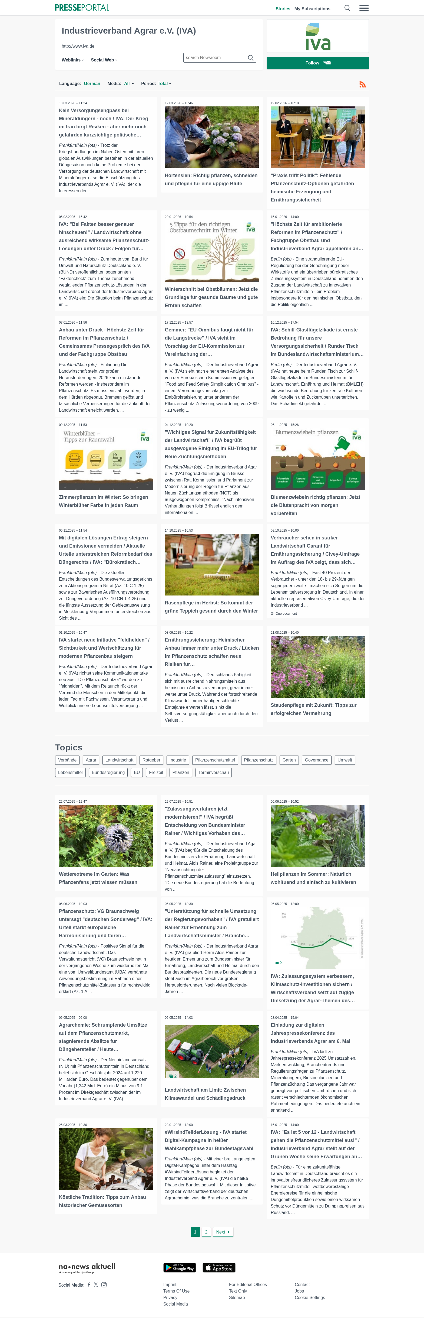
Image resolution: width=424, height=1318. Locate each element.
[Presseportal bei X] (94, 1286)
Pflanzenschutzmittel (221, 759)
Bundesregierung (134, 772)
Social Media (175, 1305)
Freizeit (185, 772)
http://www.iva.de (78, 46)
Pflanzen (210, 772)
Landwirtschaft (122, 759)
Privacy (170, 1298)
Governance (326, 759)
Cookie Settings (310, 1298)
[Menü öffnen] (364, 8)
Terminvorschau (244, 772)
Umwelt (66, 772)
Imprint (170, 1285)
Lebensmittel (95, 772)
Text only (238, 1292)
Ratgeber (155, 759)
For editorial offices (248, 1285)
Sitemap (237, 1298)
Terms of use (176, 1292)
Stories (283, 8)
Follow (318, 63)
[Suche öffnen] (347, 8)
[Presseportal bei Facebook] (87, 1286)
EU (164, 772)
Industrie (183, 759)
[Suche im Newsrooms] (219, 58)
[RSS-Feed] (362, 84)
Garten (297, 759)
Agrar (93, 759)
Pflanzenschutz (266, 759)
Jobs (299, 1292)
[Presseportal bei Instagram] (102, 1285)
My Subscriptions (312, 8)
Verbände (68, 759)
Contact (302, 1285)
